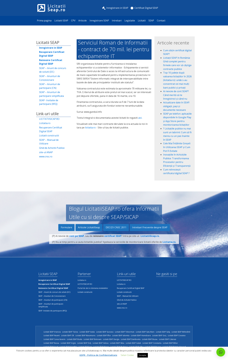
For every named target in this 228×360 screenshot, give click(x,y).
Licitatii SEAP (61, 20)
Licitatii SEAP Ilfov (104, 335)
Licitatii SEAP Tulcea (70, 332)
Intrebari (117, 20)
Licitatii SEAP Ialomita (120, 335)
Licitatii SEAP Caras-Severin (54, 339)
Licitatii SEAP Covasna (176, 335)
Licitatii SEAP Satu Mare (145, 332)
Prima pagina (44, 20)
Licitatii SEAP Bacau (51, 343)
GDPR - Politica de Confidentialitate (98, 355)
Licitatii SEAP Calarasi (167, 339)
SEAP (151, 20)
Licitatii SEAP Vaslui (87, 332)
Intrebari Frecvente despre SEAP (149, 227)
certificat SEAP (112, 238)
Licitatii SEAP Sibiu (117, 343)
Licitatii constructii (49, 135)
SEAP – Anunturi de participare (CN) (49, 86)
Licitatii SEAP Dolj (84, 343)
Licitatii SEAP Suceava (104, 332)
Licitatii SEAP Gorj (159, 335)
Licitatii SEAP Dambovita (130, 339)
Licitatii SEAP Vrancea (52, 332)
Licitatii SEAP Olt (67, 335)
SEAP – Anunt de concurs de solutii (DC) (52, 70)
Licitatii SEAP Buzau (149, 339)
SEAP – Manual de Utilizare (49, 141)
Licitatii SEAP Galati (133, 343)
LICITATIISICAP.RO (49, 119)
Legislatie (129, 20)
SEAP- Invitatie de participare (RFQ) (48, 102)
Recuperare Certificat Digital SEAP (50, 129)
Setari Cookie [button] (127, 355)
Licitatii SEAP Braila (74, 339)
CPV (73, 20)
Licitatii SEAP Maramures (85, 335)
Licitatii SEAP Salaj (163, 332)
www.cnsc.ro (45, 156)
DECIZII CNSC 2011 (116, 227)
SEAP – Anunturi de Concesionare (49, 78)
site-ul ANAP (46, 152)
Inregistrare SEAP (99, 20)
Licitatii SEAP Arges (68, 343)
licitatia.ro (90, 127)
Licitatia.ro (44, 123)
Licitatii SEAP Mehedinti (181, 332)
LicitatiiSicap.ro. (150, 238)
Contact (161, 20)
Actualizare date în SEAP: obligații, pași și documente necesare (176, 106)
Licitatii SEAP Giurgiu (111, 339)
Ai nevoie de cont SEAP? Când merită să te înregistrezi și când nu (176, 95)
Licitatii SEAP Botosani (92, 339)
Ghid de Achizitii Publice (52, 148)
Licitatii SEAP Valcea (100, 343)
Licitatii (142, 20)
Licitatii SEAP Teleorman (124, 332)
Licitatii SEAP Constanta (151, 343)
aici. (140, 117)
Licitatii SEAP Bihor (170, 343)
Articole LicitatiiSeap (89, 227)
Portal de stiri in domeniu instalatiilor (93, 288)
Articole (82, 20)
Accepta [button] (142, 355)
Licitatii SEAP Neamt (52, 335)
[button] (220, 352)
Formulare (66, 227)
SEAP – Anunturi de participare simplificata (51, 94)
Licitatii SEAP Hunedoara (141, 335)
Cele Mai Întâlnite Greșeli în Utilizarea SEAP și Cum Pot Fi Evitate (176, 147)
